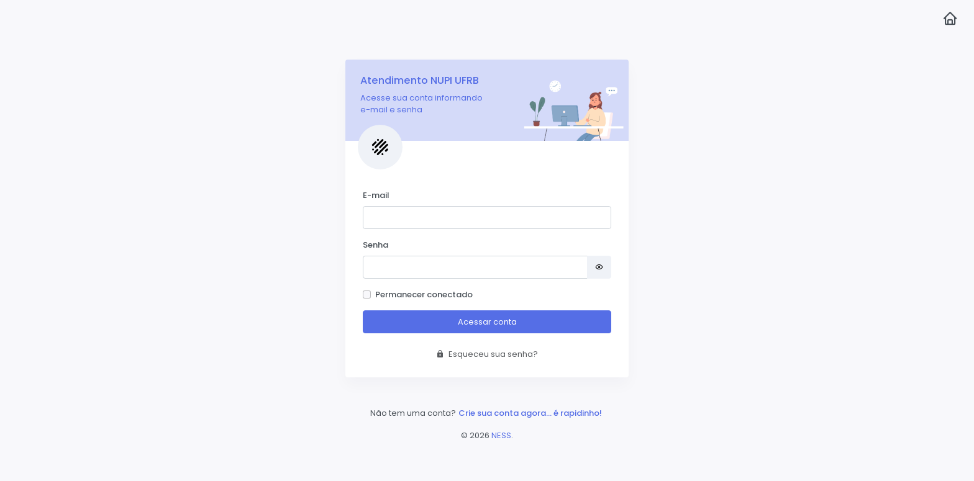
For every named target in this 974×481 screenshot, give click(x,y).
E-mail (376, 195)
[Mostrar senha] (599, 267)
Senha (375, 245)
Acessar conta (487, 322)
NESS (501, 435)
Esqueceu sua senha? (487, 354)
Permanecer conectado (424, 294)
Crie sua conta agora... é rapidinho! (530, 413)
